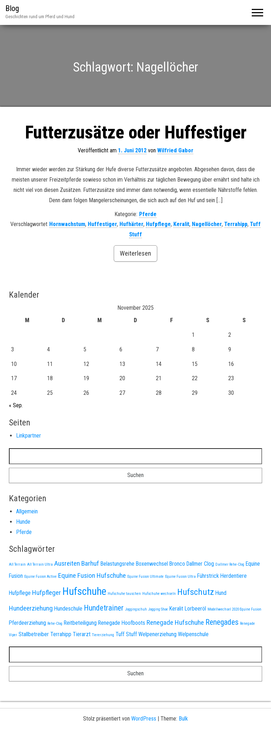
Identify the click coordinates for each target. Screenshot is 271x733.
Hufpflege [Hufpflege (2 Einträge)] (20, 593)
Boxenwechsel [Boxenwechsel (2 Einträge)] (152, 563)
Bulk (183, 718)
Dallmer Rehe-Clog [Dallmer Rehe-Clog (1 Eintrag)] (229, 564)
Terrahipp (235, 224)
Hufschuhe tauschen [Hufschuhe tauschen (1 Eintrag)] (124, 593)
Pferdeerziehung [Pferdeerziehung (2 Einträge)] (27, 622)
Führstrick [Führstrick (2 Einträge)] (208, 575)
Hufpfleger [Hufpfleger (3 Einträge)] (46, 592)
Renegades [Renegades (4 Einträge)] (222, 622)
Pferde (148, 214)
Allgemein (27, 511)
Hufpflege (158, 224)
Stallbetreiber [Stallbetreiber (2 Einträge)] (34, 634)
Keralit (181, 224)
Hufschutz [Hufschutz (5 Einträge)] (195, 592)
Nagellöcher (207, 224)
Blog (12, 8)
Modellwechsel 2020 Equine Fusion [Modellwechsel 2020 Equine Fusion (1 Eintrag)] (234, 609)
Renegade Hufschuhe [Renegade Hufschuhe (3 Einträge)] (175, 622)
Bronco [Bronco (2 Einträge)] (177, 563)
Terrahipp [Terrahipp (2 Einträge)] (60, 634)
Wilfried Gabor (175, 150)
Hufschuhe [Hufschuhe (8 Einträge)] (84, 591)
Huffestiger (102, 224)
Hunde (23, 521)
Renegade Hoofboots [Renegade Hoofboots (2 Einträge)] (121, 622)
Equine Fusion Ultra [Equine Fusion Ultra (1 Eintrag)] (180, 576)
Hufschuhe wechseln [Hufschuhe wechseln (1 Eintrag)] (159, 593)
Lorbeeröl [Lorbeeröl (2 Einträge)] (195, 608)
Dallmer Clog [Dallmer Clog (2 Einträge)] (200, 563)
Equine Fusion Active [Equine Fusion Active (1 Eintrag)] (40, 576)
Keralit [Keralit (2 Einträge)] (176, 608)
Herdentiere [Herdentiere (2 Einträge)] (233, 575)
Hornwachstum (67, 224)
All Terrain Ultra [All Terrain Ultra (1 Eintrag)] (40, 564)
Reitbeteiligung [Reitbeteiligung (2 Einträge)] (80, 622)
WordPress (143, 718)
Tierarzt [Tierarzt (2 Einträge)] (82, 634)
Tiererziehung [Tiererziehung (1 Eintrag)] (103, 635)
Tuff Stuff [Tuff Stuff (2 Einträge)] (126, 634)
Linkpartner (28, 435)
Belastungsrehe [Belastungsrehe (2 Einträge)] (117, 563)
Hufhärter (131, 224)
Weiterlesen (135, 253)
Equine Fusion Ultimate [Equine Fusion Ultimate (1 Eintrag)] (145, 576)
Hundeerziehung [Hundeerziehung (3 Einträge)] (31, 608)
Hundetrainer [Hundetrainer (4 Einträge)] (104, 607)
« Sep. (16, 405)
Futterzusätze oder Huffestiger (135, 132)
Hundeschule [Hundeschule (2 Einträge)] (68, 608)
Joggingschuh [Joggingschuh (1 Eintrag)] (136, 609)
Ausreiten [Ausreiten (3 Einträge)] (67, 563)
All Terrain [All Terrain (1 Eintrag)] (17, 564)
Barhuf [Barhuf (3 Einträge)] (90, 563)
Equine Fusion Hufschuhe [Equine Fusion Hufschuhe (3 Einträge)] (92, 575)
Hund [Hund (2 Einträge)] (220, 593)
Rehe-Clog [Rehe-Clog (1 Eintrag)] (54, 623)
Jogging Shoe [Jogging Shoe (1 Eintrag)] (158, 609)
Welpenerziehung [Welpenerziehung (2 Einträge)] (157, 634)
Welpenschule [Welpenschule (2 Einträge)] (193, 634)
